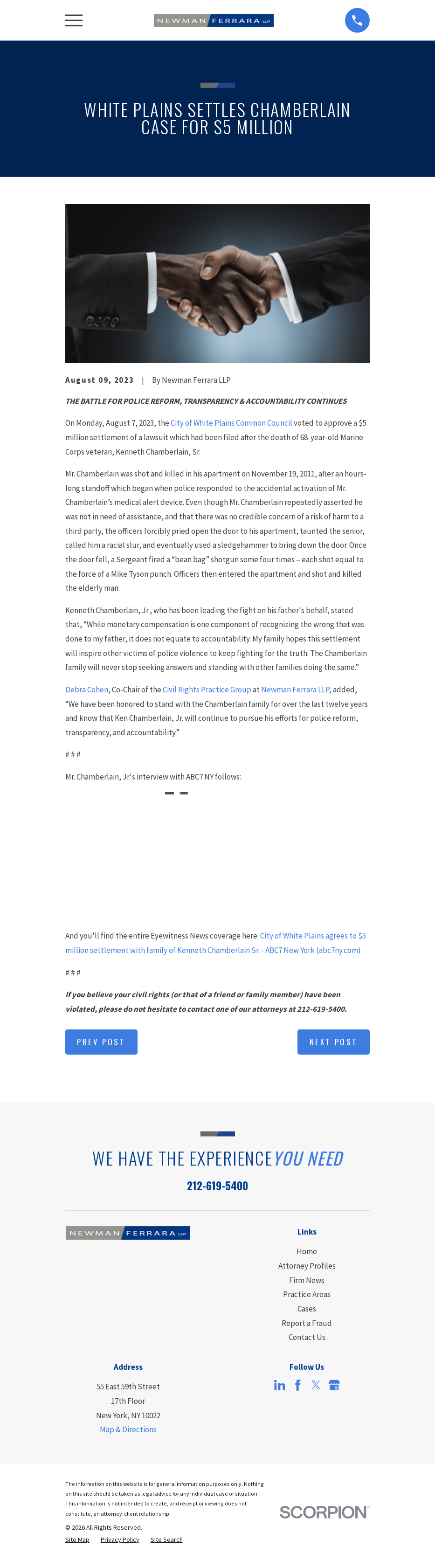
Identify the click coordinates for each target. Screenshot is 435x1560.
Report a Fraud (307, 1323)
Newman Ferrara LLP (295, 689)
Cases (306, 1309)
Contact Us (307, 1337)
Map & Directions (128, 1429)
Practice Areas (307, 1294)
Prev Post (101, 1042)
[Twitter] (316, 1385)
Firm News (307, 1280)
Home (307, 1251)
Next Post (334, 1042)
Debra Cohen (86, 689)
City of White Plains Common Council (231, 423)
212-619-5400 (217, 1185)
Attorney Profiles (307, 1266)
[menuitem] (77, 1540)
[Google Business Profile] (334, 1385)
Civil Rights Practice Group (207, 689)
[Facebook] (298, 1385)
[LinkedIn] (279, 1385)
